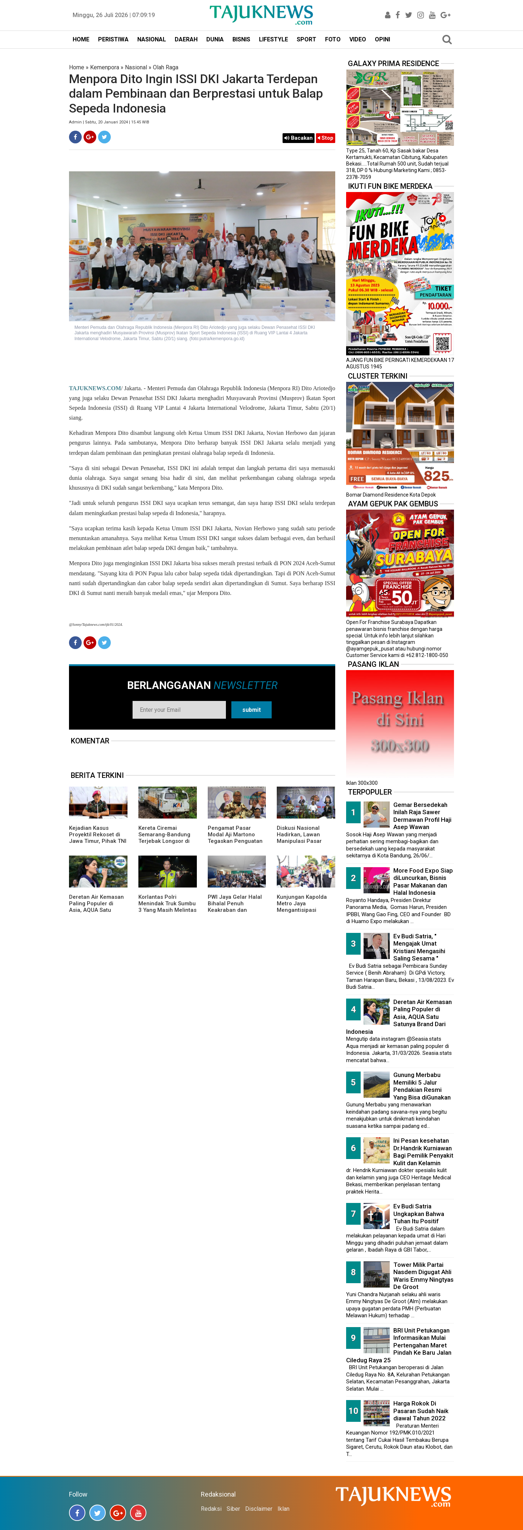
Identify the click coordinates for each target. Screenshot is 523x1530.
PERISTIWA (113, 39)
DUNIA (215, 39)
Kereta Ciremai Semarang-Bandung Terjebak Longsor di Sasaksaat (164, 838)
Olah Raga (165, 67)
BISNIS (241, 39)
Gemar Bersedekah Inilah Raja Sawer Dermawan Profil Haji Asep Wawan (422, 816)
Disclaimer (258, 1508)
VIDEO (357, 39)
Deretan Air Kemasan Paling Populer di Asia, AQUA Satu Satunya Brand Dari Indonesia (96, 910)
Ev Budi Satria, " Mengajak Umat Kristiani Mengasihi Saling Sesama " (419, 947)
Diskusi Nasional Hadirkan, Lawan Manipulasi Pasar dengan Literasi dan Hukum (302, 841)
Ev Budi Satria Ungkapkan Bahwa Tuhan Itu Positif (418, 1214)
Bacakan (298, 138)
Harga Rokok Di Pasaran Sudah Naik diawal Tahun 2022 (421, 1411)
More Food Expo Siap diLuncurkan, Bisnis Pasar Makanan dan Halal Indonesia (423, 882)
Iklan (283, 1508)
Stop (325, 138)
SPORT (306, 39)
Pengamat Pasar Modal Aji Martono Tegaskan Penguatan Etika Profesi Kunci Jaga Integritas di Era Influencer (235, 844)
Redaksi (211, 1508)
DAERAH (186, 39)
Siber (233, 1508)
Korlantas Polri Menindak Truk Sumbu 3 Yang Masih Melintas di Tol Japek (167, 907)
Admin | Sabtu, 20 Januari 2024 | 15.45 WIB (109, 122)
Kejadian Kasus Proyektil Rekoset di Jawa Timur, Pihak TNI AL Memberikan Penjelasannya (97, 841)
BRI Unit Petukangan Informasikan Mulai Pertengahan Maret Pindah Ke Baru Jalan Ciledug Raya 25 (398, 1345)
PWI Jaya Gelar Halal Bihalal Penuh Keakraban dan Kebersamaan (235, 907)
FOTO (333, 39)
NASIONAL (151, 39)
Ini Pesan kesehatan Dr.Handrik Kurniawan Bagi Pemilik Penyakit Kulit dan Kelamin (423, 1152)
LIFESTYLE (273, 39)
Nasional (136, 67)
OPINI (382, 39)
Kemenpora (104, 67)
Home (76, 67)
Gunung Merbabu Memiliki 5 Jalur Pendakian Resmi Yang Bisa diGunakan (422, 1086)
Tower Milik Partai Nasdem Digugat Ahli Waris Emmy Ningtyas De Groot (423, 1276)
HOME (81, 39)
